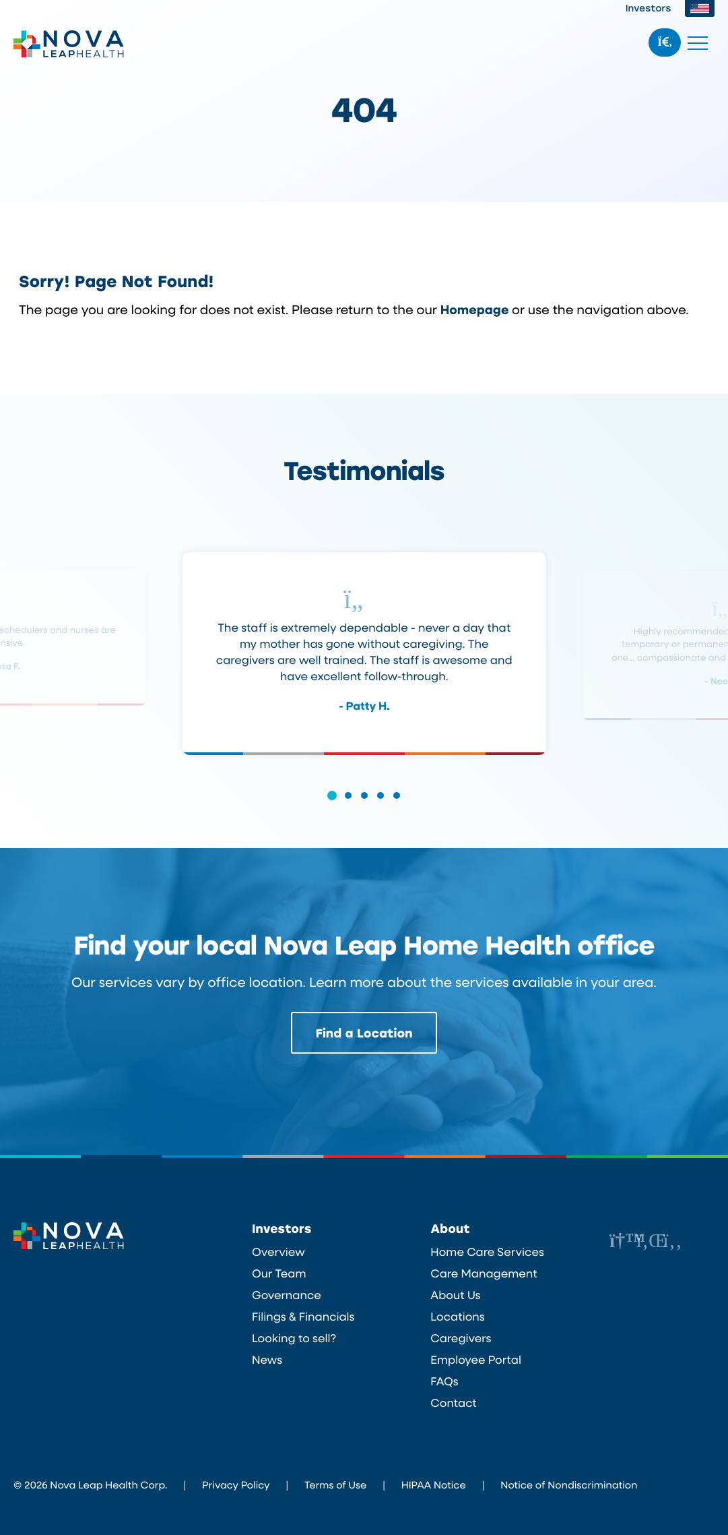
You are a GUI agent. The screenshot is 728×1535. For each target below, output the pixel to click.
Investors (648, 7)
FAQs (444, 1381)
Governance (286, 1295)
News (267, 1359)
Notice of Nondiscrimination (568, 1484)
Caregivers (460, 1338)
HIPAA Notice (433, 1484)
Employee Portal (475, 1359)
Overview (278, 1251)
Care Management (483, 1273)
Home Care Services (487, 1251)
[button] (332, 804)
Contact (453, 1402)
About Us (455, 1295)
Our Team (279, 1273)
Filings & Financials (303, 1316)
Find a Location (364, 1033)
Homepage (474, 309)
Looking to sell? (294, 1338)
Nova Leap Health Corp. (69, 43)
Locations (457, 1316)
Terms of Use (335, 1484)
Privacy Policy (235, 1484)
